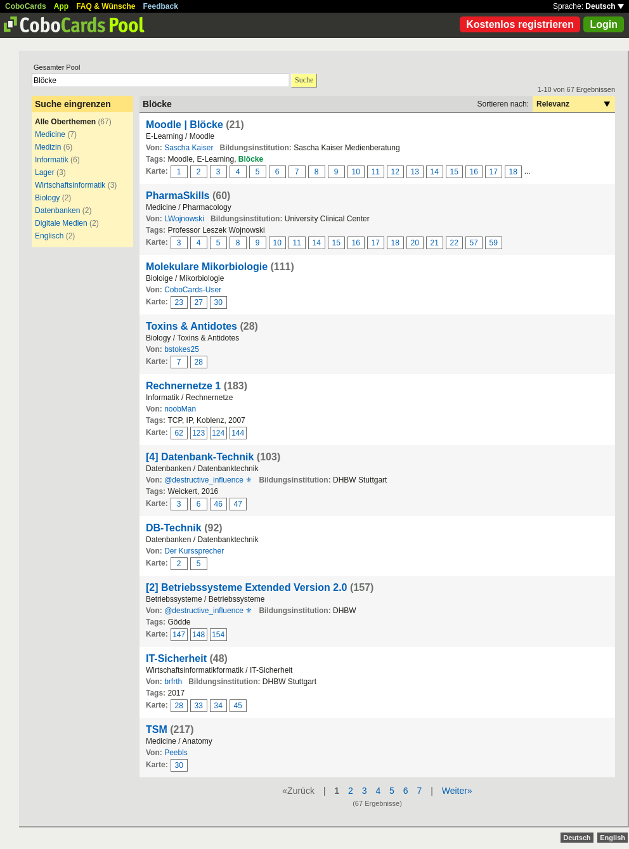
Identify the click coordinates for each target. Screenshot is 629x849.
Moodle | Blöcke (184, 124)
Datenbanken (57, 210)
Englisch (49, 235)
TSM (156, 729)
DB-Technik (174, 527)
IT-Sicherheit (176, 658)
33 (199, 705)
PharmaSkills (178, 195)
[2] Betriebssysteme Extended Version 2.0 (246, 587)
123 (198, 433)
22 (454, 242)
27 (199, 302)
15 (454, 171)
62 (179, 433)
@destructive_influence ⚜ (208, 480)
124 (218, 433)
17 (494, 171)
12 (395, 171)
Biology (47, 197)
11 (376, 171)
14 (435, 171)
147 (178, 634)
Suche (304, 79)
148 (198, 634)
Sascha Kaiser (188, 147)
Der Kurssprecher (194, 551)
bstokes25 (181, 349)
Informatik (51, 159)
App (61, 6)
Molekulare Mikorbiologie (207, 266)
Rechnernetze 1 (183, 385)
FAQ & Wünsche (105, 6)
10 (356, 171)
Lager (45, 172)
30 (218, 302)
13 (415, 171)
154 (218, 634)
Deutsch (604, 6)
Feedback (160, 6)
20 (415, 242)
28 (199, 362)
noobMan (180, 409)
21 (435, 242)
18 (513, 171)
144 (237, 433)
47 (238, 504)
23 (179, 302)
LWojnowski (184, 218)
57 (474, 242)
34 (218, 705)
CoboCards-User (192, 289)
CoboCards (25, 6)
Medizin (48, 147)
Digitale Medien (61, 223)
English (612, 837)
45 (238, 705)
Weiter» (457, 791)
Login (604, 24)
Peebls (176, 752)
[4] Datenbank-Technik (200, 456)
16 (474, 171)
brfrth (173, 681)
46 (218, 504)
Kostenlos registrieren (520, 24)
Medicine (50, 134)
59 (494, 242)
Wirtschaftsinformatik (70, 185)
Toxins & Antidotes (191, 326)
